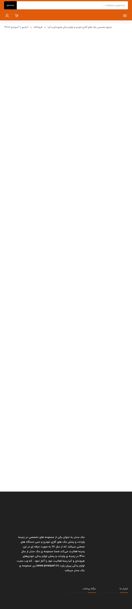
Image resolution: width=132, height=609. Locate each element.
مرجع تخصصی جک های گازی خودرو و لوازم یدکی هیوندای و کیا (80, 27)
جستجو (10, 5)
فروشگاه (38, 27)
